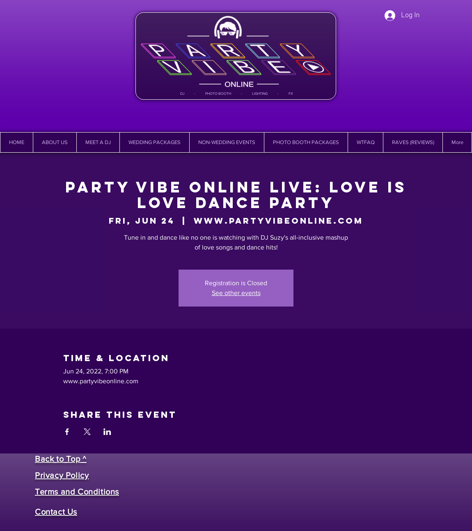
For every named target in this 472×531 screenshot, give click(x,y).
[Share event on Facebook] (67, 431)
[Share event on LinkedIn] (107, 431)
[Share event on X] (87, 431)
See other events (236, 292)
